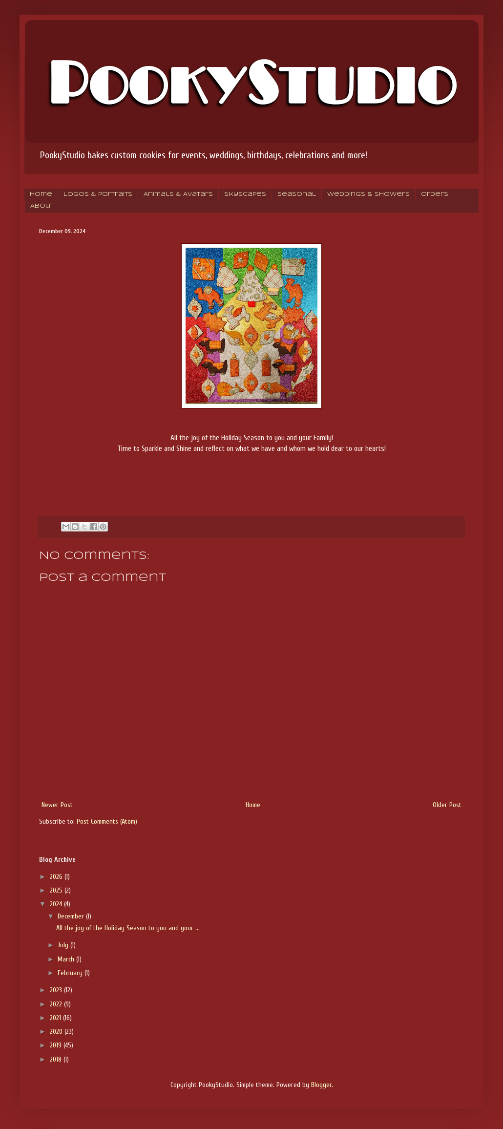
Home (41, 194)
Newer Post (57, 805)
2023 (57, 990)
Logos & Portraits (97, 194)
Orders (434, 194)
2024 (57, 904)
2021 (56, 1018)
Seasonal (296, 194)
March (67, 959)
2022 (57, 1004)
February (71, 973)
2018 (56, 1059)
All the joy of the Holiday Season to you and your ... (128, 928)
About (42, 206)
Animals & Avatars (178, 194)
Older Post (447, 805)
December (72, 916)
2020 (57, 1031)
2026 (57, 877)
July (64, 945)
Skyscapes (245, 194)
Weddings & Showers (368, 194)
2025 (57, 890)
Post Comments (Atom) (107, 821)
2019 (56, 1045)
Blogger (321, 1085)
